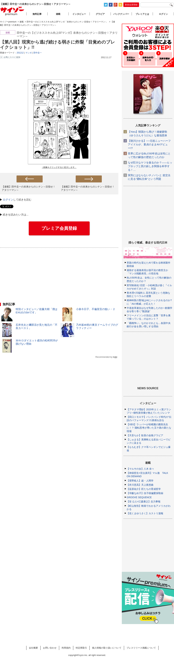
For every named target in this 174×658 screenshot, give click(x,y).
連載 (58, 14)
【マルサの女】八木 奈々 (140, 468)
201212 (20, 53)
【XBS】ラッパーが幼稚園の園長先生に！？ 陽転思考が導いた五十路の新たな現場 (149, 427)
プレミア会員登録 (59, 228)
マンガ (28, 53)
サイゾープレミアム (12, 11)
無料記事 (37, 14)
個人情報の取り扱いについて (106, 648)
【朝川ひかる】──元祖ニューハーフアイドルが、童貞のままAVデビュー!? (149, 144)
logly (115, 357)
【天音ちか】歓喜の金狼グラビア (145, 435)
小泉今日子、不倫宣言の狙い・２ (95, 309)
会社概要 (33, 648)
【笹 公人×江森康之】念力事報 (143, 501)
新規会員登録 (131, 4)
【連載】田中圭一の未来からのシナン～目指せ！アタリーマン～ (28, 188)
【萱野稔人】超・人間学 (140, 480)
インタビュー (79, 14)
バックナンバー (121, 14)
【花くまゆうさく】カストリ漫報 (145, 513)
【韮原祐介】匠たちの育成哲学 (144, 489)
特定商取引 (81, 648)
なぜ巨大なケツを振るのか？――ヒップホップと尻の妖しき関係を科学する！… (150, 166)
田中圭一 (37, 53)
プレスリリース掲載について (141, 648)
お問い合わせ (50, 648)
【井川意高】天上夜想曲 (140, 484)
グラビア (100, 14)
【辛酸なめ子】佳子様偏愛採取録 (145, 493)
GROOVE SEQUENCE (139, 497)
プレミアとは (142, 14)
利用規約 (66, 648)
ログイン (8, 199)
